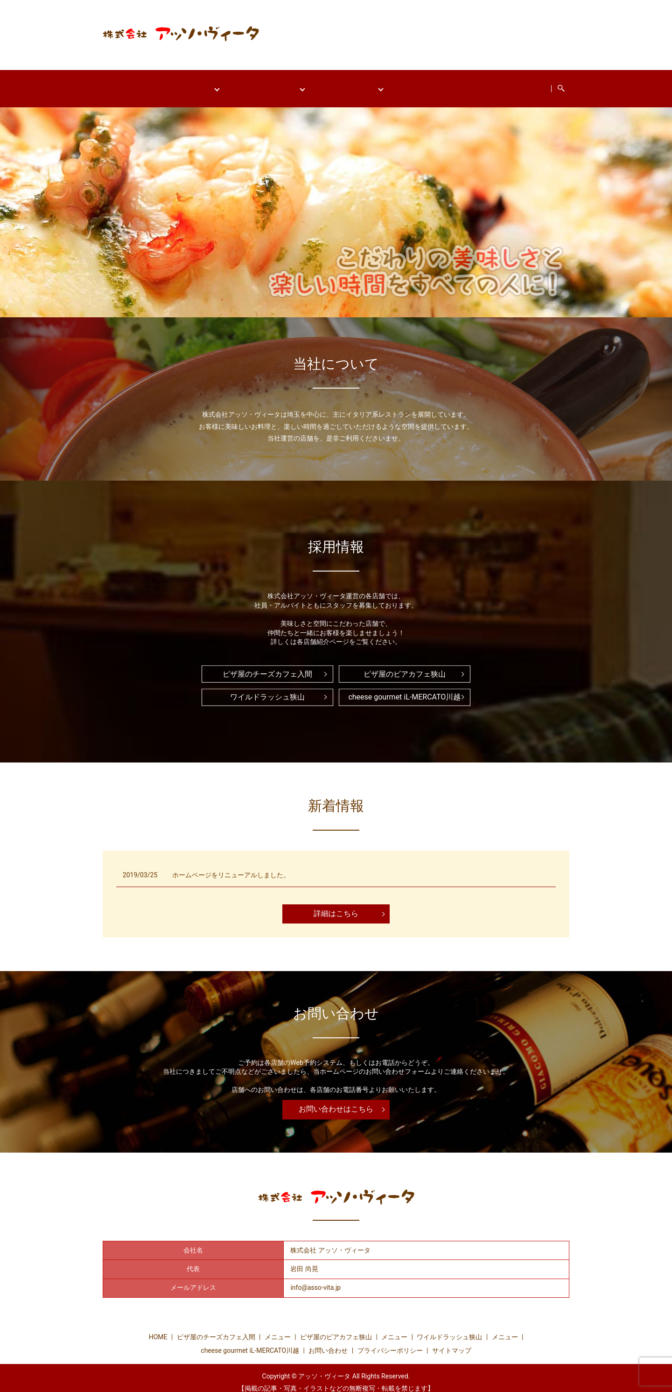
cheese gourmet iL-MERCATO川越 (460, 83)
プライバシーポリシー (390, 1341)
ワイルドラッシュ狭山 (353, 83)
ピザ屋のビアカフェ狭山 (261, 83)
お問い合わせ (548, 83)
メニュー (278, 1328)
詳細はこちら (336, 904)
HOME (93, 83)
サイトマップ (451, 1341)
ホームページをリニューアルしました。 (231, 866)
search (592, 84)
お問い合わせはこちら (336, 1100)
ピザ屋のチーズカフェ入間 (162, 83)
